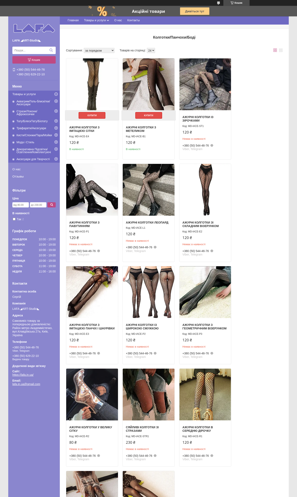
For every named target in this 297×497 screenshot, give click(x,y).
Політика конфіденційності (176, 493)
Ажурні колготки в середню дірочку (250, 326)
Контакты (133, 20)
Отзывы (18, 176)
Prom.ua (167, 489)
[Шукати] (51, 50)
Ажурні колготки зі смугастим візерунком (143, 427)
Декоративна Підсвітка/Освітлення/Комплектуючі (33, 151)
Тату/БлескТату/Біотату (32, 121)
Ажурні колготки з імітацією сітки (84, 127)
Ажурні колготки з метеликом (140, 127)
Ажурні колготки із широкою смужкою (251, 221)
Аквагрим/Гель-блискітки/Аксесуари (33, 103)
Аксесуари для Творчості (33, 159)
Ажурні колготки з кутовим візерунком (86, 427)
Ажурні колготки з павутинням (250, 117)
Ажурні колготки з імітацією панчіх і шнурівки (195, 223)
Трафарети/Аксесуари (31, 128)
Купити (91, 114)
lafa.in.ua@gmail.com (26, 384)
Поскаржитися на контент (144, 493)
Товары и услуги (24, 94)
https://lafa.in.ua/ (23, 374)
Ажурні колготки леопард (90, 219)
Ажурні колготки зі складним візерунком (143, 221)
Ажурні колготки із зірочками (195, 117)
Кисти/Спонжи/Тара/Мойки (34, 135)
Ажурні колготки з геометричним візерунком (91, 326)
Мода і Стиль (25, 142)
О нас (16, 169)
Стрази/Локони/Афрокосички (26, 113)
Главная (73, 20)
